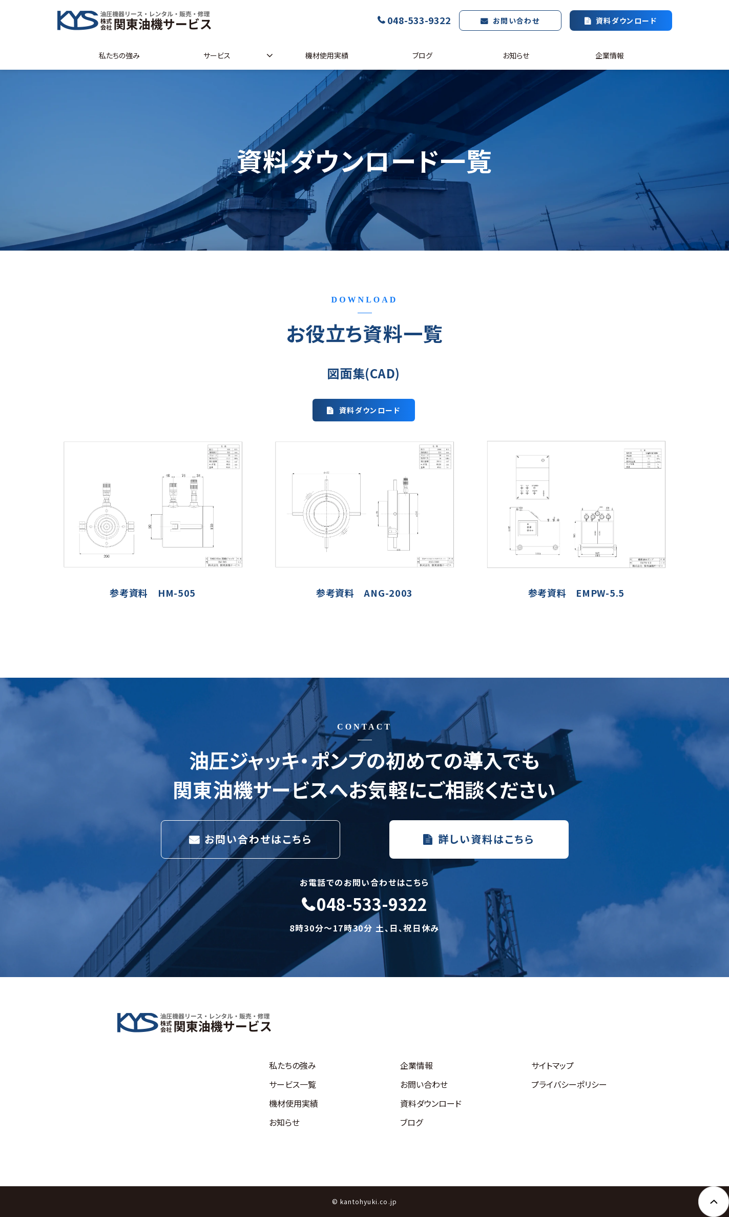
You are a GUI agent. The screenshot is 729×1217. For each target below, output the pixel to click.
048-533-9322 (419, 20)
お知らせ (516, 55)
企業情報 (609, 55)
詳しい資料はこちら (486, 838)
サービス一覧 (292, 1084)
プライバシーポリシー (569, 1084)
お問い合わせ (516, 20)
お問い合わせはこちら (258, 838)
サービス (217, 55)
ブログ (422, 55)
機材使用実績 (326, 55)
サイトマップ (552, 1065)
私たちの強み (119, 55)
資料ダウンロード (626, 20)
